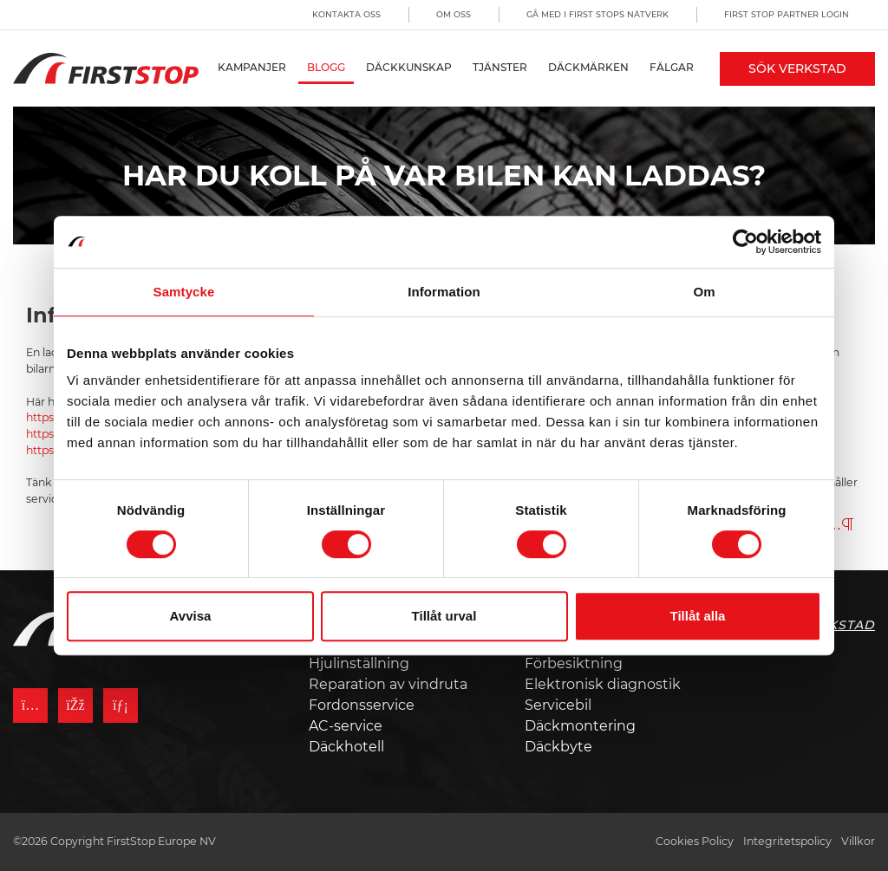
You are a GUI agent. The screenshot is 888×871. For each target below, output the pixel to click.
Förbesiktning (574, 663)
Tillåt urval (444, 615)
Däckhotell (346, 746)
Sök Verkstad (797, 68)
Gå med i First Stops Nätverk (597, 14)
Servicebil (558, 705)
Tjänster (500, 67)
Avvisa (191, 615)
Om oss (453, 14)
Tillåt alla (698, 615)
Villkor (858, 841)
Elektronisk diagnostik (603, 684)
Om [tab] (704, 291)
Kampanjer (252, 67)
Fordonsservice (362, 705)
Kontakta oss (346, 14)
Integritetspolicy (787, 841)
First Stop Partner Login (786, 14)
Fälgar (672, 67)
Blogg (326, 67)
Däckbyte (558, 746)
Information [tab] (444, 291)
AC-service (345, 726)
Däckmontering (580, 726)
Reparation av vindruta (388, 684)
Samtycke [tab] (184, 291)
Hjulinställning (359, 663)
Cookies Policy (695, 841)
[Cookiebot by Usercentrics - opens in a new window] (745, 242)
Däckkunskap (409, 67)
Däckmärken (588, 67)
